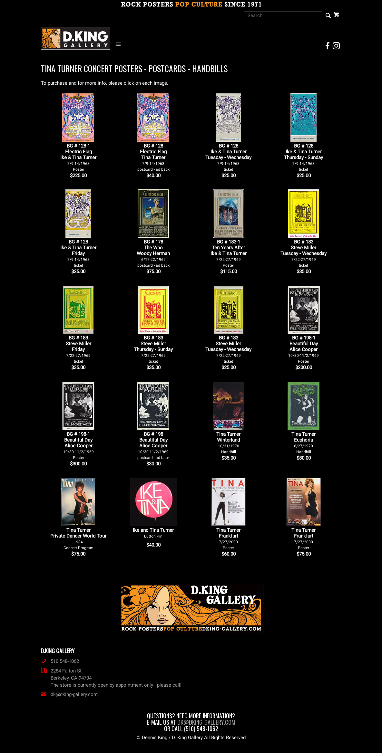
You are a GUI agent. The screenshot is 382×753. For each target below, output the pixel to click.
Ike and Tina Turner (153, 533)
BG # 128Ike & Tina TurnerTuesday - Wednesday (228, 157)
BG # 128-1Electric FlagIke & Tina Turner (78, 157)
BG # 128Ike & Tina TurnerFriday (78, 253)
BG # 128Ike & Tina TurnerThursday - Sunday (303, 157)
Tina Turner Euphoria (303, 442)
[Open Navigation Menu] (120, 44)
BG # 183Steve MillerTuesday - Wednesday (303, 253)
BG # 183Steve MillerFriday (78, 349)
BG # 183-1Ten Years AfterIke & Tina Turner (229, 253)
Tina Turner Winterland (228, 442)
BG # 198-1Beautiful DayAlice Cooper (303, 349)
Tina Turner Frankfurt (228, 538)
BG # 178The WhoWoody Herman (153, 253)
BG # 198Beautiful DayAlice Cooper (153, 445)
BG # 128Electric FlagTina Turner (153, 157)
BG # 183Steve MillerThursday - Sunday (153, 349)
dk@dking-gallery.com (69, 694)
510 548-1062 (60, 661)
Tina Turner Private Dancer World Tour (78, 538)
